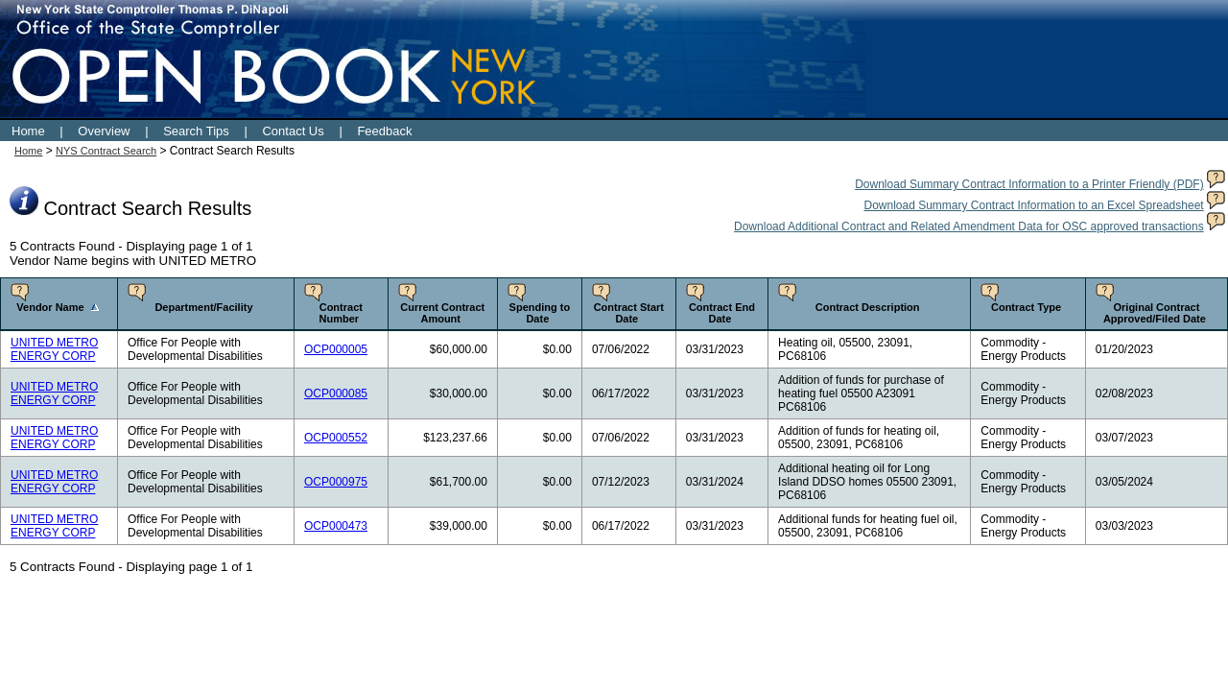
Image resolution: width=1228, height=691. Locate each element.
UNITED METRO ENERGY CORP (54, 349)
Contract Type (1026, 307)
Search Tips (196, 131)
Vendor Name (49, 307)
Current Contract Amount (442, 312)
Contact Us (292, 131)
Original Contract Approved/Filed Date (1154, 312)
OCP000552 (335, 437)
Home (28, 131)
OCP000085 (335, 393)
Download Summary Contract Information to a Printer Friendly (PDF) (1029, 184)
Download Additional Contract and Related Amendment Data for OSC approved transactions (969, 226)
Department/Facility (203, 307)
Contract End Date (722, 312)
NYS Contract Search (106, 150)
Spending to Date (540, 312)
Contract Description (867, 307)
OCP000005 (335, 349)
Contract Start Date (629, 312)
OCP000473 (335, 526)
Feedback (384, 131)
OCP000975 (335, 481)
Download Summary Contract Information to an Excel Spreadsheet (1033, 205)
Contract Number (341, 312)
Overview (104, 131)
